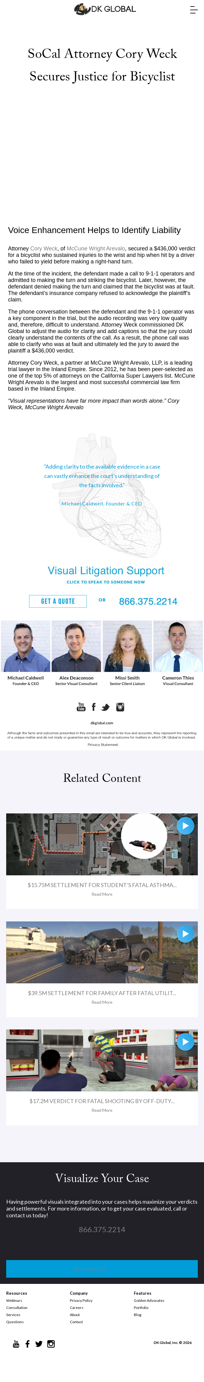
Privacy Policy (81, 1300)
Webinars (14, 1300)
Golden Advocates (149, 1300)
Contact (76, 1321)
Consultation (17, 1307)
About (75, 1314)
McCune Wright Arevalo (96, 248)
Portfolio (141, 1307)
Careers (76, 1307)
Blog (137, 1314)
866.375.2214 (102, 1229)
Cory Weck (43, 248)
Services (13, 1314)
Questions (15, 1321)
